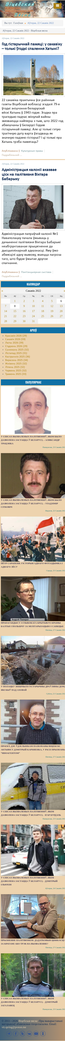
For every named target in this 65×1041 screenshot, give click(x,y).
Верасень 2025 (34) (16, 360)
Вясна (22, 14)
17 (33, 311)
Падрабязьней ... (12, 155)
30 (24, 321)
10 (33, 306)
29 (15, 321)
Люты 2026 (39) (14, 342)
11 (42, 306)
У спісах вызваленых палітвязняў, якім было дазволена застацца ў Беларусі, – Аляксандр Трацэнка (31, 440)
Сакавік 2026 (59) (15, 339)
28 (5, 321)
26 (51, 316)
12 (51, 306)
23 (24, 316)
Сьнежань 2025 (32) (17, 349)
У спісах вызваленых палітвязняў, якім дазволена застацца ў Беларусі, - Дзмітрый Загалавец (29, 1002)
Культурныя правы (32, 151)
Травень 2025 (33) (15, 374)
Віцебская (19, 4)
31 (33, 321)
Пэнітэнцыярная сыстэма (36, 272)
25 (42, 316)
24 (33, 316)
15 (15, 311)
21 (5, 316)
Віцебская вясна (28, 1020)
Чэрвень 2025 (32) (16, 370)
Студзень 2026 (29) (16, 346)
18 (42, 311)
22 (15, 316)
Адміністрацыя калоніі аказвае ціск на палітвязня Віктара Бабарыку (29, 174)
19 (51, 311)
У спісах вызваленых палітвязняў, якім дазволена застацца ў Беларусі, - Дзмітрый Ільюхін (29, 881)
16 (24, 311)
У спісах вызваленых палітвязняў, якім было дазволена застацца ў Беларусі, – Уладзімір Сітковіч (31, 503)
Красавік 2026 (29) (16, 335)
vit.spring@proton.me (14, 1027)
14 (5, 311)
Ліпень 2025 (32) (15, 367)
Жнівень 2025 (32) (16, 363)
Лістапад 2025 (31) (16, 353)
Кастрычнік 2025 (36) (17, 356)
